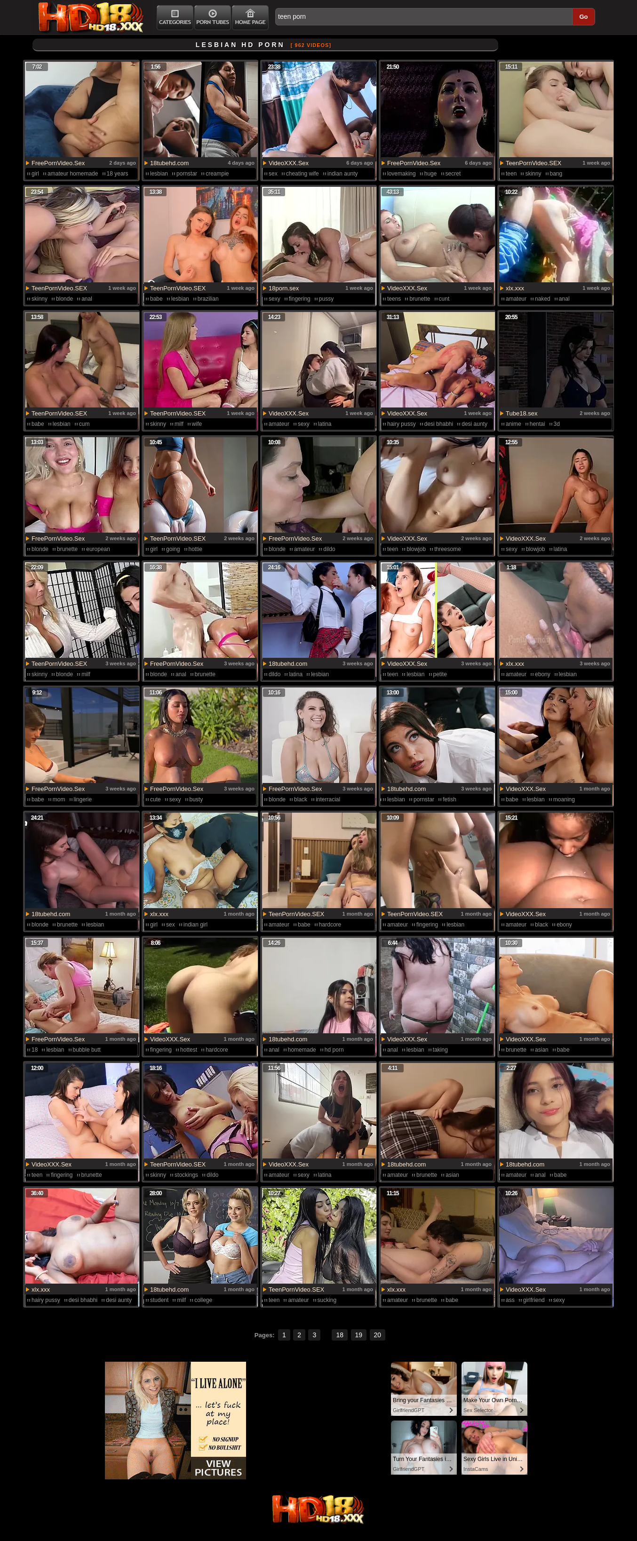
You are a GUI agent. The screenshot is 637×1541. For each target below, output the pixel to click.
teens (394, 298)
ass (510, 1300)
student (159, 1300)
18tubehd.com (169, 163)
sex (273, 173)
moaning (564, 799)
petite (440, 674)
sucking (327, 1300)
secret (453, 173)
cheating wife (302, 173)
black (300, 799)
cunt (444, 298)
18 (35, 1049)
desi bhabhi (438, 424)
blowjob (416, 549)
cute (155, 799)
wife (197, 424)
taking (440, 1049)
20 (378, 1335)
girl (35, 173)
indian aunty (342, 173)
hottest (188, 1049)
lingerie (83, 799)
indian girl (195, 924)
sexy (274, 298)
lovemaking (401, 173)
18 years (117, 173)
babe (156, 298)
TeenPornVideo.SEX (533, 163)
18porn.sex (284, 288)
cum (84, 424)
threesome (447, 549)
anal (86, 298)
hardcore (330, 924)
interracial (328, 799)
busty (196, 799)
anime (513, 424)
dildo (329, 549)
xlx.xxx (515, 288)
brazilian (208, 298)
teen (511, 173)
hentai (537, 424)
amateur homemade (73, 173)
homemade (302, 1049)
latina (325, 424)
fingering (300, 298)
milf (179, 424)
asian (542, 1049)
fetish (449, 799)
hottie (195, 549)
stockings (186, 1175)
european (98, 549)
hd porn (334, 1049)
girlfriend (534, 1300)
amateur (516, 298)
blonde (64, 298)
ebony (542, 674)
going (173, 549)
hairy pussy (401, 424)
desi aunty (474, 424)
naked (542, 298)
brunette (419, 298)
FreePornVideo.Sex (58, 163)
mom (59, 799)
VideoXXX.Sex (289, 163)
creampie (217, 173)
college (203, 1300)
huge (430, 173)
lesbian (159, 173)
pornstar (186, 173)
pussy (326, 298)
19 (359, 1335)
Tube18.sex (521, 413)
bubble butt (87, 1049)
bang (556, 173)
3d (557, 424)
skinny (533, 173)
